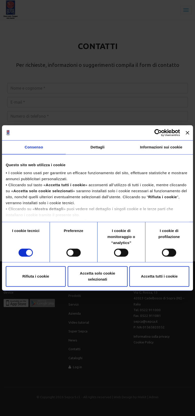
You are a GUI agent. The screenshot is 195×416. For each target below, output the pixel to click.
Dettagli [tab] (97, 147)
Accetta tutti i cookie (159, 276)
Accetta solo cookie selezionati (97, 276)
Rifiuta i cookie (35, 276)
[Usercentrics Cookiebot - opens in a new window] (158, 132)
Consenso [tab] (34, 147)
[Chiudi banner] (187, 132)
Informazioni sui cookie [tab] (161, 147)
